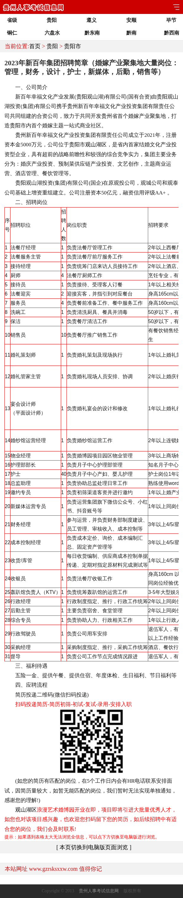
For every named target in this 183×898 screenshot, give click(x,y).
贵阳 (52, 46)
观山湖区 (96, 145)
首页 (35, 46)
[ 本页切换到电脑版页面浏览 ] (93, 847)
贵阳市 (72, 46)
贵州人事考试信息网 (99, 890)
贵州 (72, 106)
